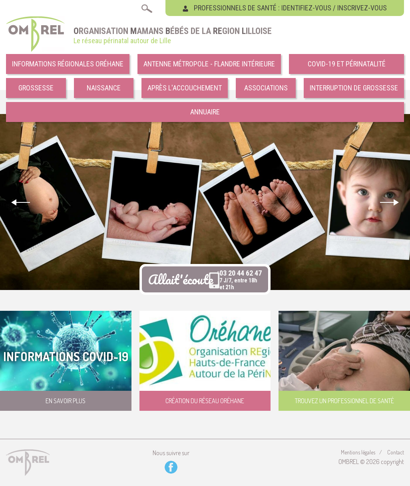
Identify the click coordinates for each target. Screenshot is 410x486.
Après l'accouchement (184, 88)
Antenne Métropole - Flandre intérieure (209, 64)
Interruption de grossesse (354, 88)
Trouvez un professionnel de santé (344, 401)
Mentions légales (358, 452)
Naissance (104, 88)
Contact (395, 452)
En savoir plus (66, 401)
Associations (266, 88)
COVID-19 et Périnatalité (347, 64)
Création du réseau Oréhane (204, 401)
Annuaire (205, 112)
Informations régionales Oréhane (67, 64)
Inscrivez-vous (362, 8)
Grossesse (36, 88)
